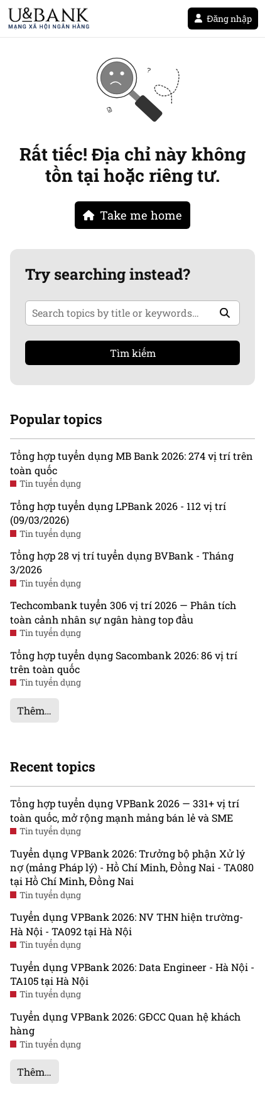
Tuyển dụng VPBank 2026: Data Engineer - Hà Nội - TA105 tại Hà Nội (132, 973)
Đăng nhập (223, 18)
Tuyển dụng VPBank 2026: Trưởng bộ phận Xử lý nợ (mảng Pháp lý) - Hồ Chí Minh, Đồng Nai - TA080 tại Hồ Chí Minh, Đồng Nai (132, 867)
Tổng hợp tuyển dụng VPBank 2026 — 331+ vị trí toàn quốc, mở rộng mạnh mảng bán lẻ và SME (124, 810)
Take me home (132, 215)
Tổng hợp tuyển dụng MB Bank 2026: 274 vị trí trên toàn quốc (131, 462)
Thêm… (34, 710)
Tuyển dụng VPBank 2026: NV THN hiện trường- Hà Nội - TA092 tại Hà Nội (126, 923)
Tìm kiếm (133, 352)
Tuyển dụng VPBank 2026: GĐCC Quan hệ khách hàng (125, 1023)
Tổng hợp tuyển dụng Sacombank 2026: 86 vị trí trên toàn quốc (123, 662)
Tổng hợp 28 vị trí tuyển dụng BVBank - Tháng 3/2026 (122, 562)
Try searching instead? (107, 274)
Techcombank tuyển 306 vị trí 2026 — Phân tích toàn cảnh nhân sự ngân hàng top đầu (123, 611)
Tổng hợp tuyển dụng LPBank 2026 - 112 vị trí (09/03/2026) (118, 512)
